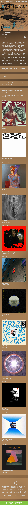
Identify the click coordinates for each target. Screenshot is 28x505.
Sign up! (10, 84)
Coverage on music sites (7, 63)
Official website (22, 63)
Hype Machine (6, 486)
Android (18, 492)
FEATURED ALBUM (21, 1)
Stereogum (4, 57)
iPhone (13, 492)
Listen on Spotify (14, 503)
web (3, 494)
